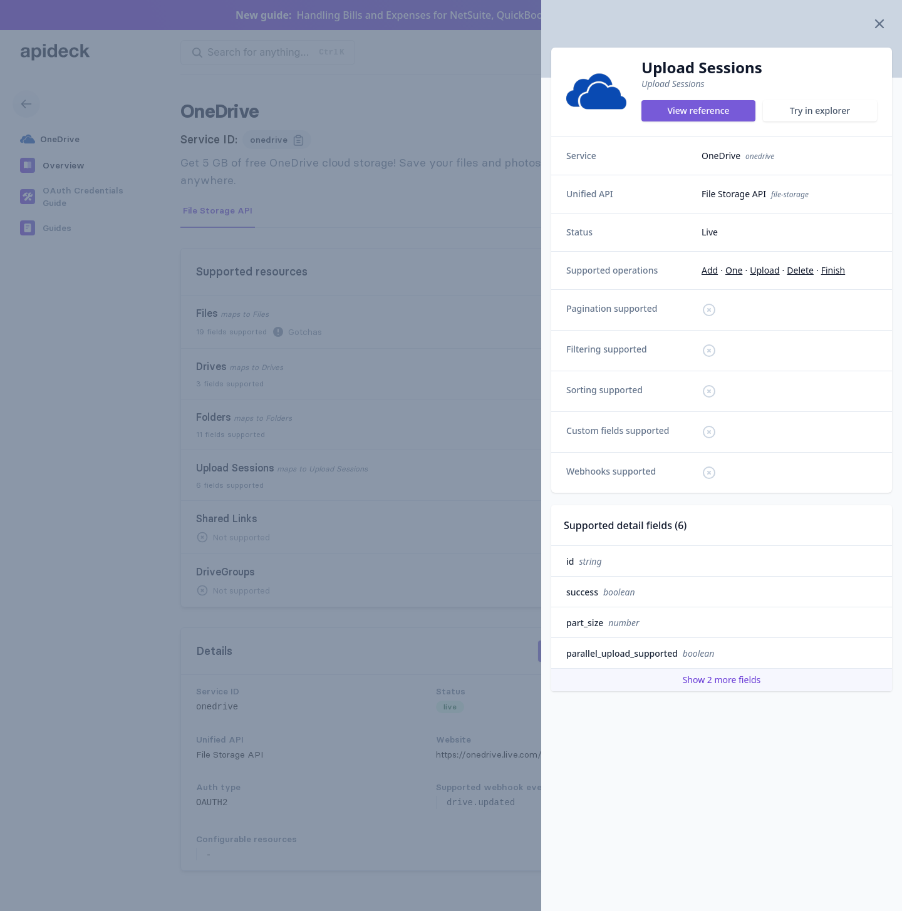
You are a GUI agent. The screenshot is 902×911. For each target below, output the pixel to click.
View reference (698, 110)
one (733, 270)
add (710, 270)
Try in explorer (820, 110)
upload (764, 270)
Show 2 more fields (722, 680)
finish (833, 270)
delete (800, 270)
